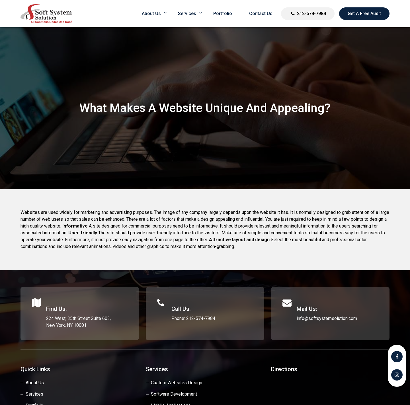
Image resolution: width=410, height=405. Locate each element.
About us (151, 13)
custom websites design (176, 382)
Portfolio (222, 13)
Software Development (174, 394)
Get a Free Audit (364, 13)
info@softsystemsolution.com (327, 318)
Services (187, 13)
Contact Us (260, 13)
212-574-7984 (311, 13)
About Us (35, 382)
